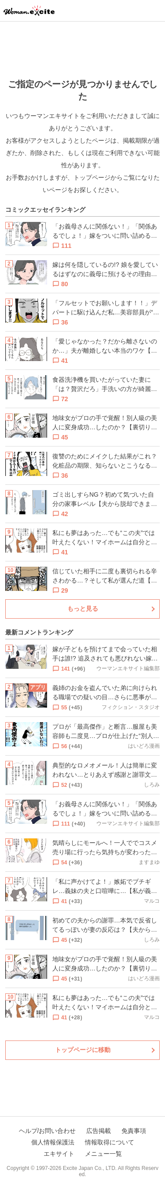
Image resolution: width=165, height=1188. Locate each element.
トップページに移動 (82, 1049)
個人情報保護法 (52, 1142)
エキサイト (59, 1153)
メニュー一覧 (103, 1153)
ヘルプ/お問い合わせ (47, 1130)
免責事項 (133, 1130)
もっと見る (82, 608)
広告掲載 (98, 1130)
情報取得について (109, 1142)
